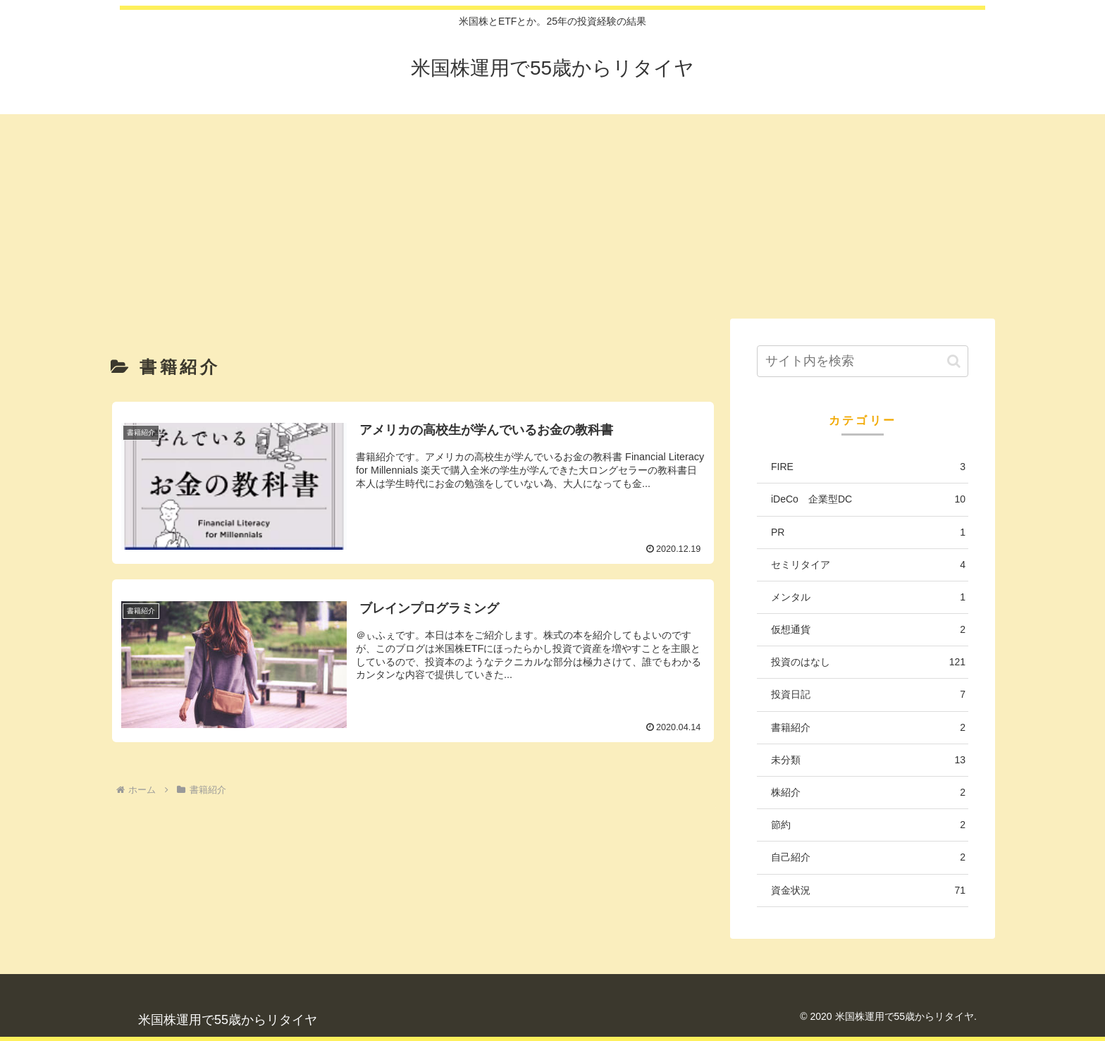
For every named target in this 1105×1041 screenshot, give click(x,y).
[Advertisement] (552, 213)
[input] (862, 361)
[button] (954, 361)
